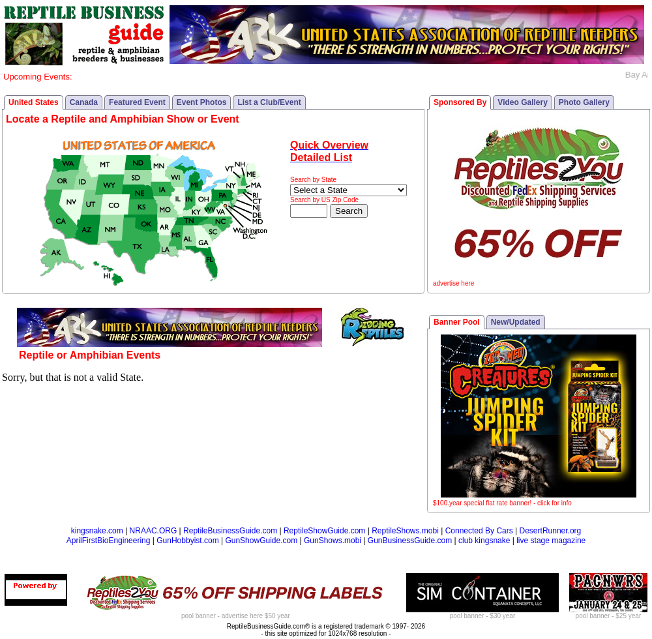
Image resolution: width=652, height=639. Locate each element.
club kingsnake (484, 540)
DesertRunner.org (551, 530)
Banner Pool (457, 322)
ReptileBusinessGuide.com (230, 530)
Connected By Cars (479, 530)
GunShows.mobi (332, 540)
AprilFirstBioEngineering (109, 540)
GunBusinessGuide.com (410, 540)
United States (33, 102)
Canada (84, 102)
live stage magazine (550, 540)
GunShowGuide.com (261, 540)
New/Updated (516, 322)
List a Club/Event (269, 102)
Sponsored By (460, 102)
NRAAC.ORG (153, 530)
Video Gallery (522, 102)
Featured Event (137, 102)
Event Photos (202, 102)
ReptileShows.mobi (405, 530)
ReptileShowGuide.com (324, 530)
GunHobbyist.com (187, 540)
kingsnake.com (97, 530)
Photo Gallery (584, 102)
